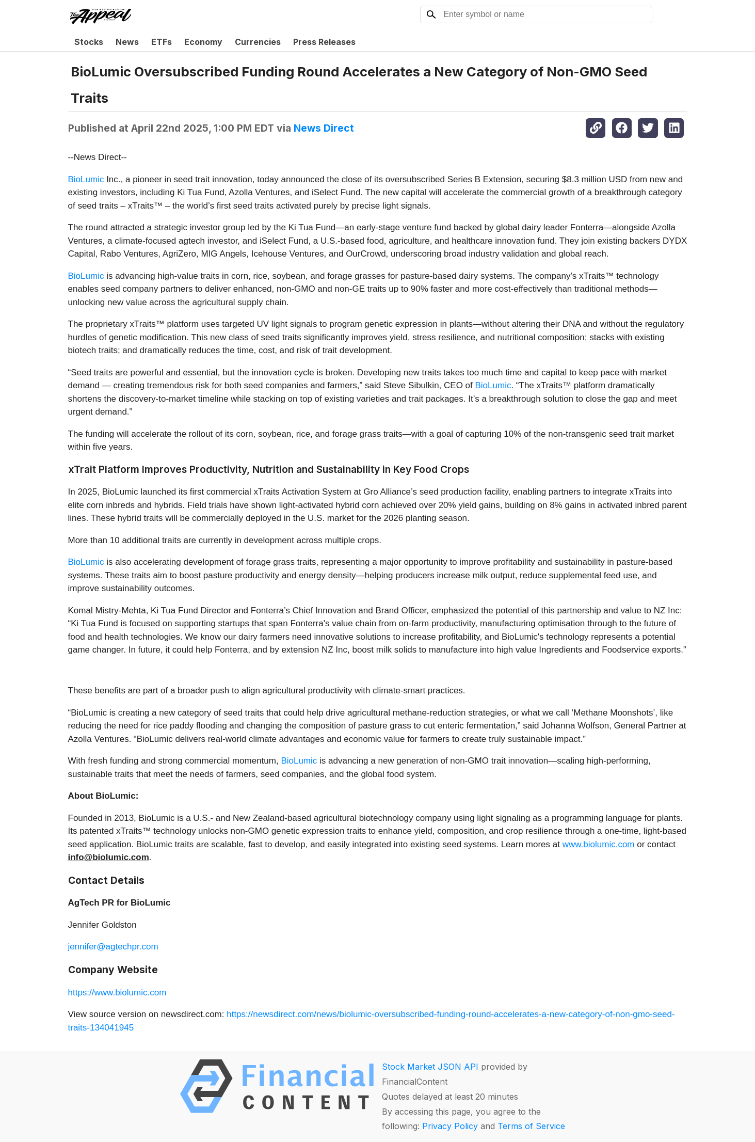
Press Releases (324, 42)
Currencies (258, 42)
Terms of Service (531, 1126)
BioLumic (86, 179)
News (127, 42)
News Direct (324, 128)
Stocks (88, 42)
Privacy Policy (450, 1126)
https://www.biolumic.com (117, 992)
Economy (203, 42)
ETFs (161, 42)
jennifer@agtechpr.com (113, 946)
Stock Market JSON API (430, 1066)
